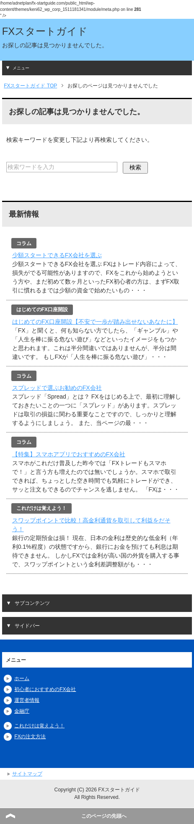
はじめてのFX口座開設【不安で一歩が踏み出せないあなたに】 (95, 321)
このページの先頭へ (104, 816)
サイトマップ (27, 774)
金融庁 (21, 711)
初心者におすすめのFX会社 (45, 689)
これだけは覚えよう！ (39, 726)
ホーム (21, 678)
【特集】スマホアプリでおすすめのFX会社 (68, 454)
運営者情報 (26, 700)
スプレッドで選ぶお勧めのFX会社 (57, 387)
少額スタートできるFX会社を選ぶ (57, 255)
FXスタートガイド (45, 31)
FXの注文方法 (30, 737)
